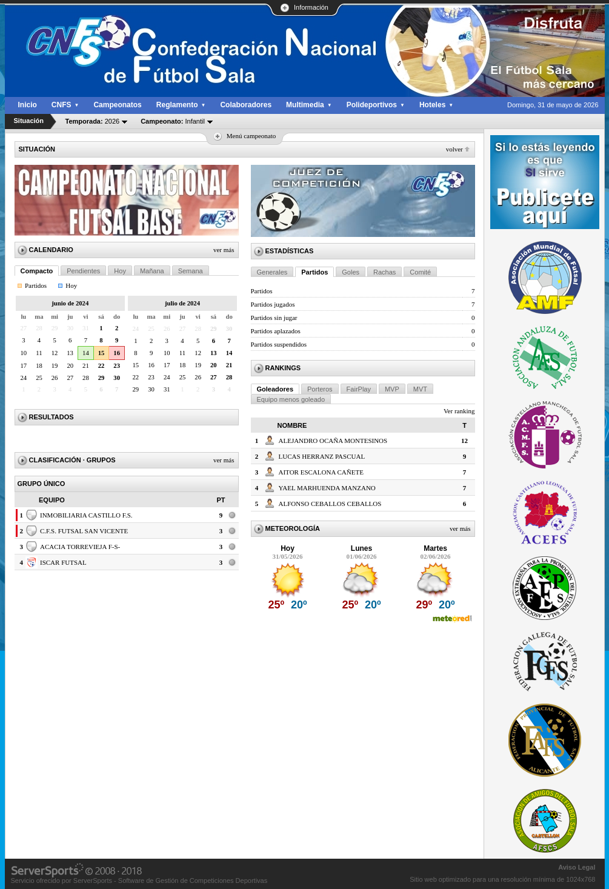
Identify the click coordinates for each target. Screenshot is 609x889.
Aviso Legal (576, 867)
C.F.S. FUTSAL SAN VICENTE (84, 530)
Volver (454, 149)
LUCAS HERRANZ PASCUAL (322, 456)
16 (116, 353)
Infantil (173, 121)
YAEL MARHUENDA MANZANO (327, 487)
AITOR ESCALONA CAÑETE (321, 472)
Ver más (224, 249)
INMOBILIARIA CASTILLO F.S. (86, 515)
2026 (92, 121)
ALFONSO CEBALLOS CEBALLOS (330, 503)
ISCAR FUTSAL (63, 562)
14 (85, 353)
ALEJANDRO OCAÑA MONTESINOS (333, 440)
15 (101, 353)
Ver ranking (459, 411)
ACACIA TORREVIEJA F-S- (80, 546)
